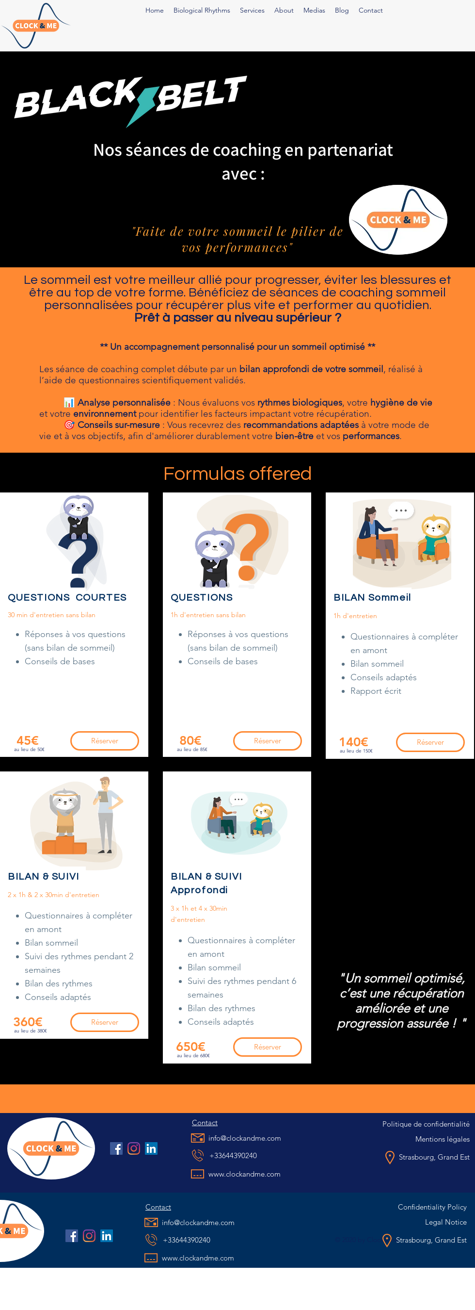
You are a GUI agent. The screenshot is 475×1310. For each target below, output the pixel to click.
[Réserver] (104, 741)
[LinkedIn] (151, 1148)
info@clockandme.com (244, 1138)
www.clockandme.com (244, 1174)
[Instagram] (133, 1148)
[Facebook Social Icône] (116, 1148)
